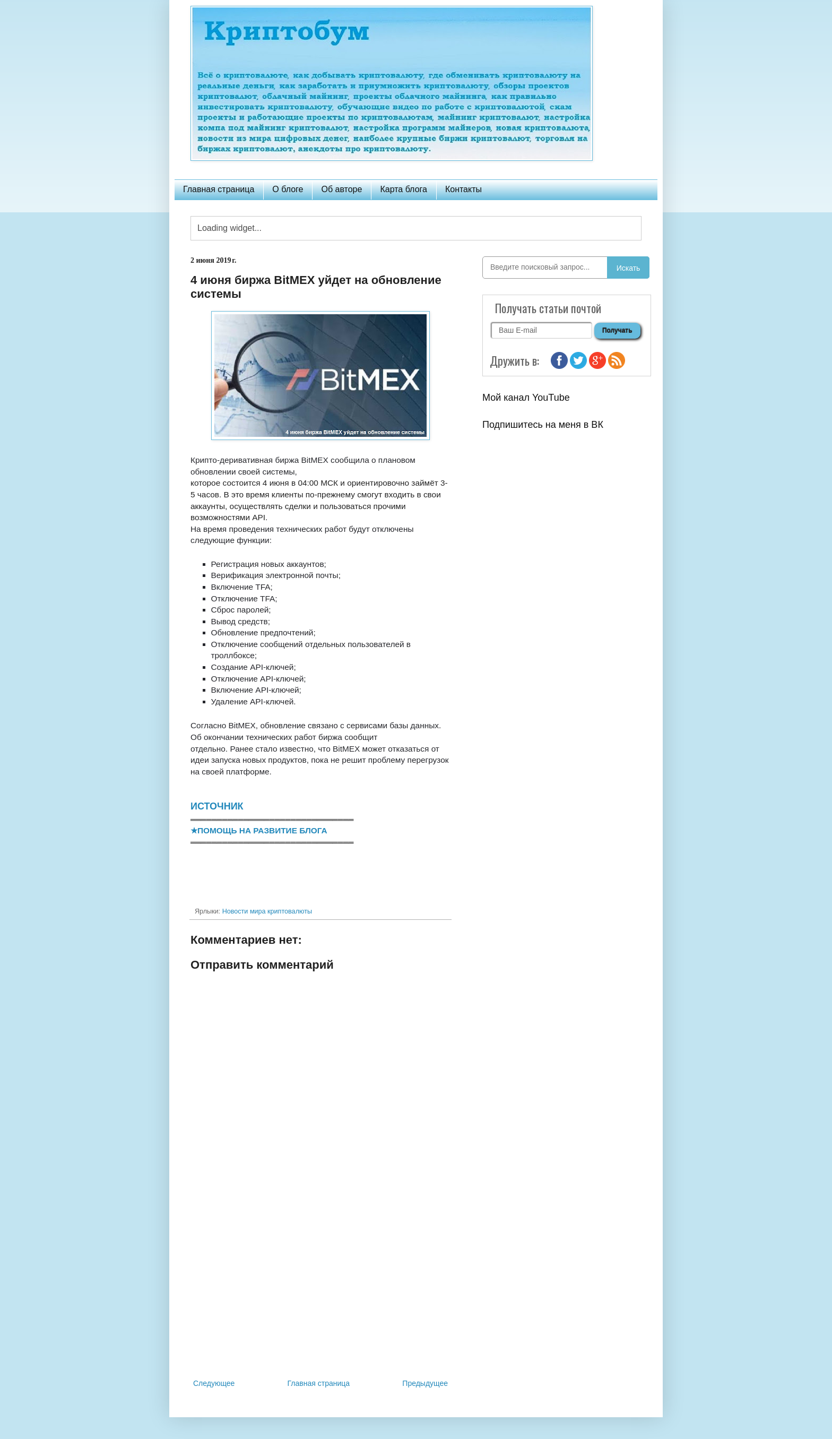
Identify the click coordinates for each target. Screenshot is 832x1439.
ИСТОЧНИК (217, 806)
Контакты (463, 189)
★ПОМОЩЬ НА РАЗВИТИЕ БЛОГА (258, 830)
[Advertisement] (320, 1289)
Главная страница (218, 189)
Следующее (214, 1383)
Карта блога (403, 189)
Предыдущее (425, 1383)
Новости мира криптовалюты (267, 911)
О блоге (287, 189)
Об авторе (341, 189)
